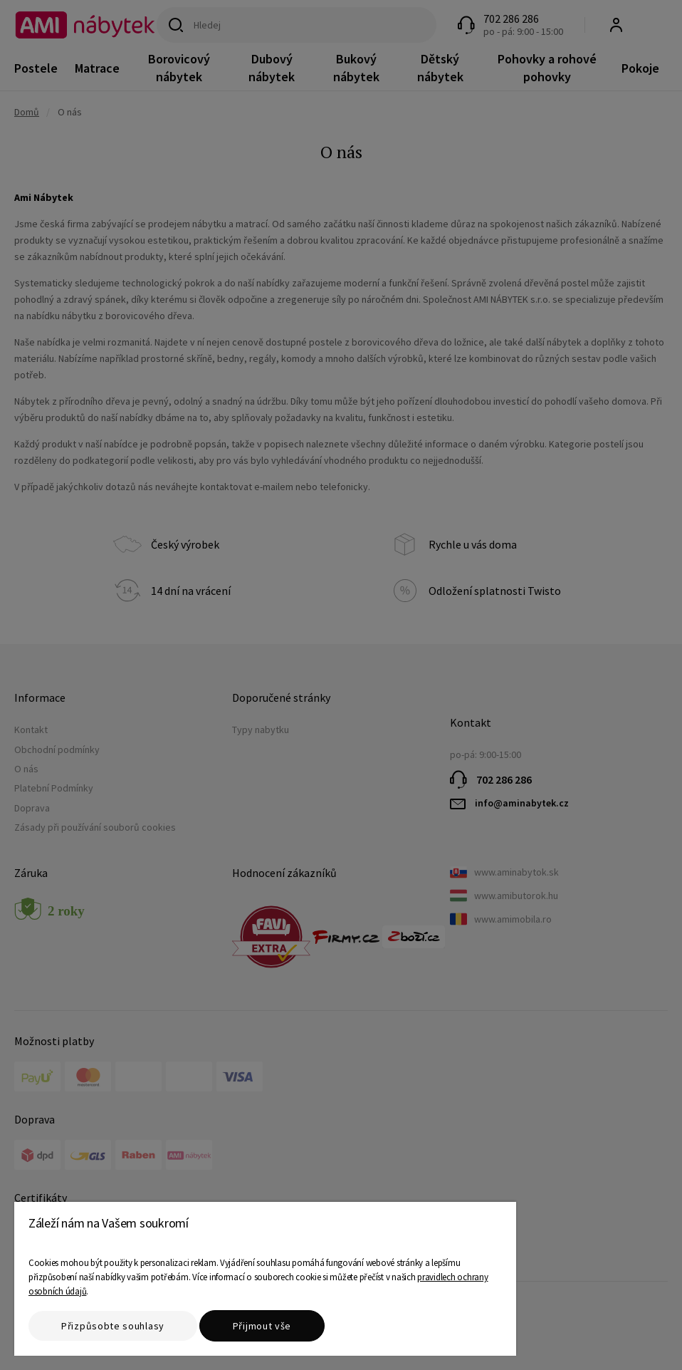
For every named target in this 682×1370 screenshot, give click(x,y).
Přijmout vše (262, 1325)
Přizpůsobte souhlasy (112, 1325)
